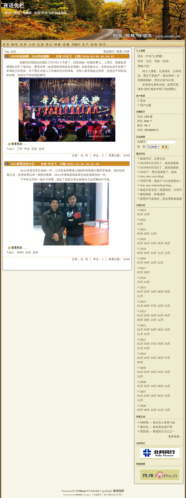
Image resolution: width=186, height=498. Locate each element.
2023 (143, 210)
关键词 (75, 44)
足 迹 (40, 44)
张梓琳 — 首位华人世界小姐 (157, 422)
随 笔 (14, 44)
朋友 (147, 89)
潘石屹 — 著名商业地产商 (156, 426)
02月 (147, 243)
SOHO (20, 252)
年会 (27, 149)
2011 (143, 339)
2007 (143, 391)
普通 (119, 51)
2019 (143, 248)
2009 (143, 367)
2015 (143, 287)
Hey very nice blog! (152, 176)
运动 (41, 149)
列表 (127, 51)
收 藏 (66, 44)
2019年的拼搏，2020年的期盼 (30, 56)
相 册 (57, 44)
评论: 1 (98, 259)
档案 (159, 56)
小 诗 (32, 44)
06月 (147, 233)
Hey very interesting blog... (156, 185)
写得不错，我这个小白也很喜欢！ (161, 180)
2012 (143, 325)
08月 (167, 243)
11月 (160, 252)
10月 (140, 223)
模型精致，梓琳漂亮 (152, 194)
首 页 (6, 44)
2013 (143, 311)
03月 (154, 243)
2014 (143, 301)
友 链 (94, 44)
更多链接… (175, 436)
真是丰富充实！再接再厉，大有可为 (161, 190)
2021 (143, 229)
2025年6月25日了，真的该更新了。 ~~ (159, 163)
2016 (143, 277)
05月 (140, 233)
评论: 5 (98, 155)
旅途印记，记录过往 (152, 158)
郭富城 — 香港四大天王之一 (157, 431)
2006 (143, 405)
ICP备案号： (97, 495)
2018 (143, 258)
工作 (20, 149)
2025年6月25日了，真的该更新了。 (159, 167)
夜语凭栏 (118, 490)
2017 (143, 268)
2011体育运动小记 (22, 164)
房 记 (49, 44)
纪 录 (23, 44)
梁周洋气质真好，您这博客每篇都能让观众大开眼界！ (161, 199)
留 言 (102, 44)
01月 (140, 243)
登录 (143, 100)
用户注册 (145, 105)
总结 (34, 149)
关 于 (85, 44)
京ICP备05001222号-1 (113, 495)
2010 (143, 353)
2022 (143, 219)
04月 (140, 214)
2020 (143, 239)
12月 (147, 214)
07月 (140, 262)
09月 (147, 262)
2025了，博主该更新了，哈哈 (158, 172)
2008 (143, 381)
